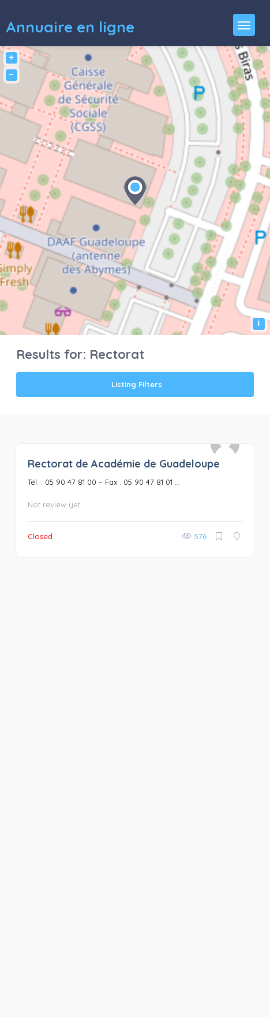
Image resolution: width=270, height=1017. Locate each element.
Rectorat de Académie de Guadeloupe (124, 463)
